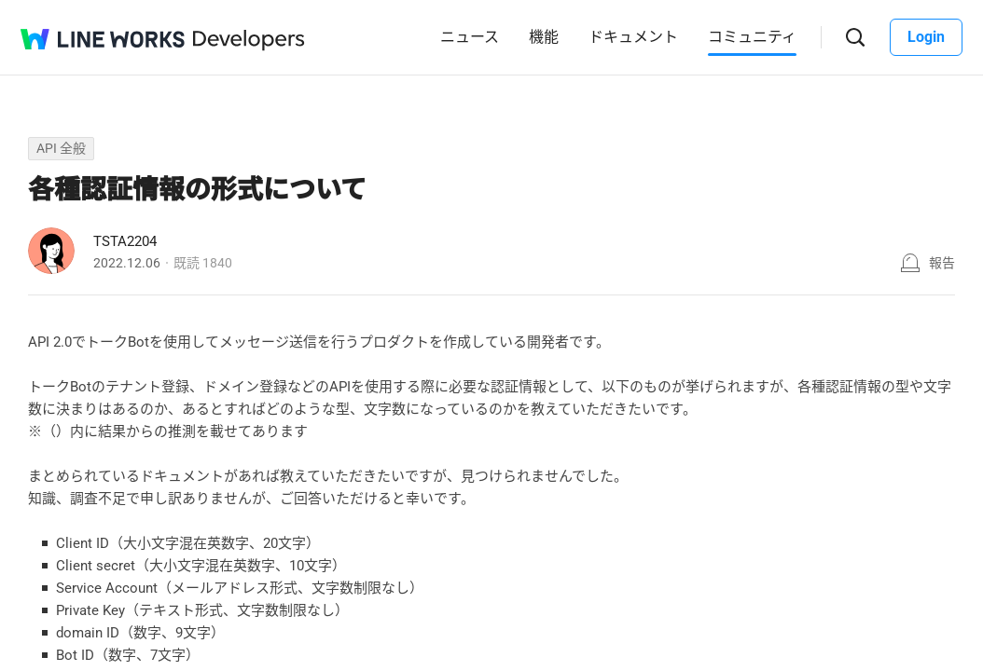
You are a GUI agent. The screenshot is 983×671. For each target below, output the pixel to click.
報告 (942, 262)
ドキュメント (633, 37)
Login (926, 37)
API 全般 (61, 148)
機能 (544, 37)
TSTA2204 (125, 241)
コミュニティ (752, 37)
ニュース (469, 37)
